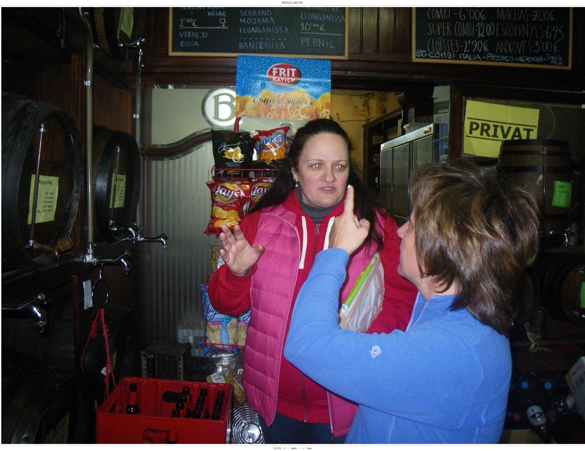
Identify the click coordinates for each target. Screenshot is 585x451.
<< (284, 448)
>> (303, 448)
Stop (309, 448)
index (294, 448)
